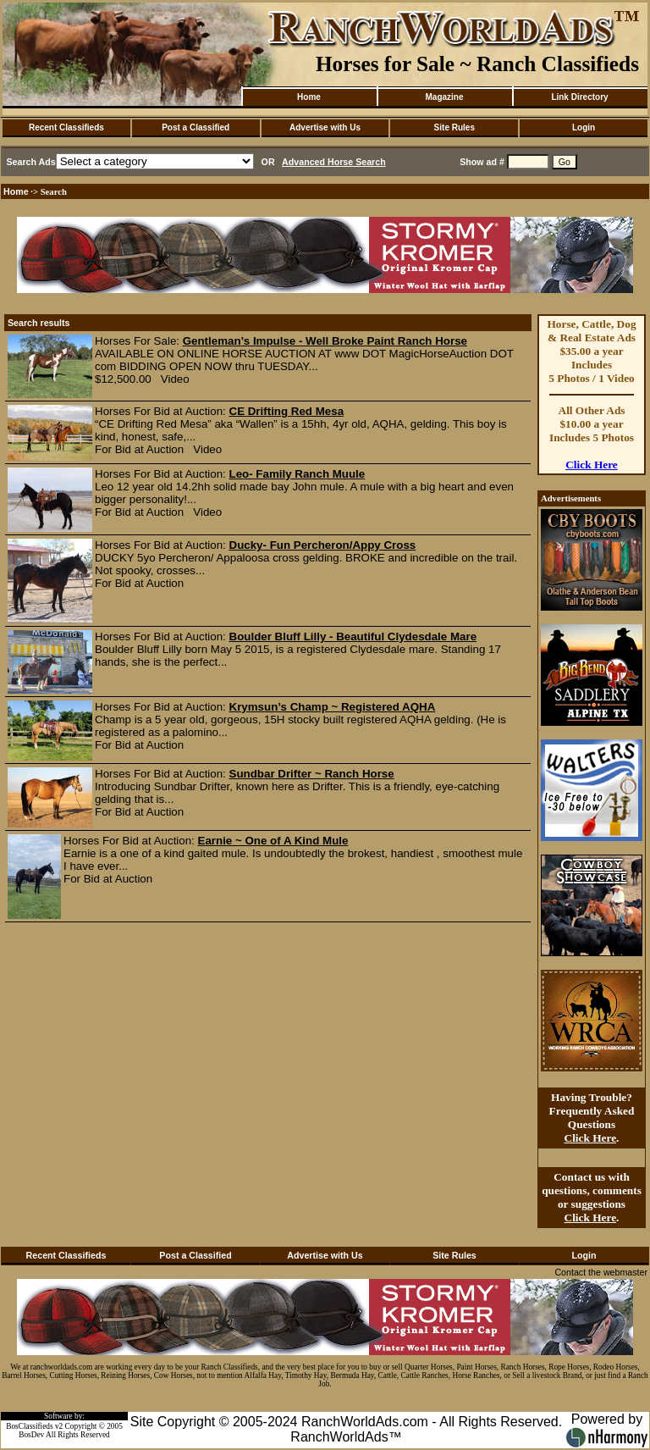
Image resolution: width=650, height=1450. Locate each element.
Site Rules (454, 127)
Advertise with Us (325, 127)
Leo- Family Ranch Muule (297, 474)
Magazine (444, 97)
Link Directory (579, 97)
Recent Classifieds (66, 127)
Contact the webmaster (600, 1272)
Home (309, 97)
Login (583, 127)
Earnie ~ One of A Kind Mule (273, 840)
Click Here (591, 464)
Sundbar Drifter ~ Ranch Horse (311, 773)
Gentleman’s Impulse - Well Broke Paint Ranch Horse (325, 341)
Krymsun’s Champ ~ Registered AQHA (332, 706)
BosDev (31, 1435)
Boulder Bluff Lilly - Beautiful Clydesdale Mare (353, 636)
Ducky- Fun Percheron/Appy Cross (322, 545)
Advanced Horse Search (334, 162)
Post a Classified (195, 127)
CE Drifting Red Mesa (286, 411)
